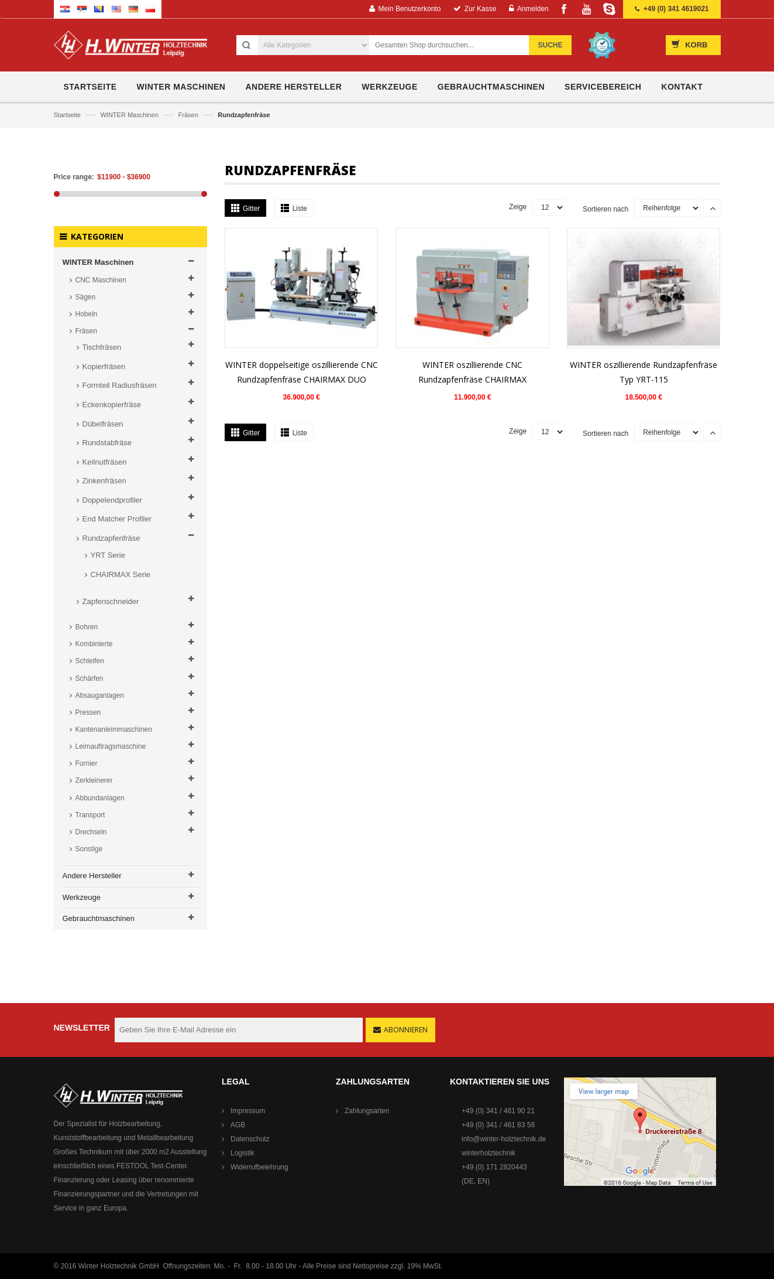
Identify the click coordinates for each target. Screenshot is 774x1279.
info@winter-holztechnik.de (504, 1139)
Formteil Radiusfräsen (119, 385)
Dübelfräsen (102, 423)
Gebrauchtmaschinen (99, 918)
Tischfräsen (102, 347)
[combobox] (455, 45)
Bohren (86, 627)
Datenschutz (250, 1139)
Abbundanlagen (100, 798)
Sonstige (89, 849)
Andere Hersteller (92, 875)
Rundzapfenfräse (111, 538)
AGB (238, 1125)
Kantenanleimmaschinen (113, 729)
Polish (150, 9)
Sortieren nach (605, 209)
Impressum (248, 1111)
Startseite (68, 114)
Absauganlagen (99, 695)
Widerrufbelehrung (259, 1167)
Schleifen (89, 661)
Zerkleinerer (94, 780)
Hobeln (86, 314)
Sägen (85, 297)
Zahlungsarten (367, 1111)
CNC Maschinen (100, 280)
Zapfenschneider (110, 601)
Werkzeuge (82, 897)
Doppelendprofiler (112, 500)
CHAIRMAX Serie (121, 574)
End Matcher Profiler (117, 518)
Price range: (74, 177)
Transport (90, 815)
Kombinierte (94, 644)
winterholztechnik (488, 1153)
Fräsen (189, 114)
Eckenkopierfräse (111, 404)
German (133, 9)
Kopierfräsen (104, 366)
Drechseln (91, 832)
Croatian (65, 9)
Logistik (242, 1153)
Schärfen (89, 678)
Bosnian (99, 9)
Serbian (82, 9)
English (116, 9)
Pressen (88, 712)
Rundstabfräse (107, 442)
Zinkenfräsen (104, 480)
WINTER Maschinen (130, 114)
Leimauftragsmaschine (110, 746)
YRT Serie (108, 555)
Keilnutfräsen (104, 462)
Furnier (86, 763)
